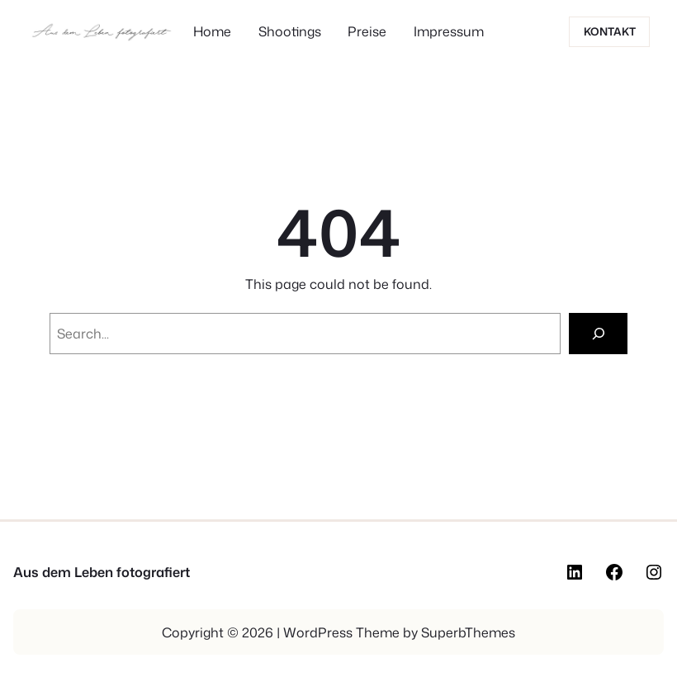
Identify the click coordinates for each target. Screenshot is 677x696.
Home (212, 31)
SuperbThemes (468, 632)
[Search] (598, 333)
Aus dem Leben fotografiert (101, 571)
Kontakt (610, 31)
